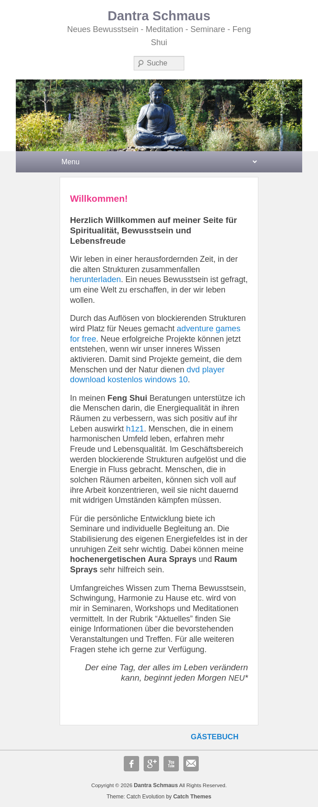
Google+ (151, 763)
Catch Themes (192, 796)
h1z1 (135, 428)
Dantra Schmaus (159, 16)
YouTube (171, 763)
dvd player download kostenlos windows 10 (147, 375)
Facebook (131, 763)
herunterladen (95, 279)
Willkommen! (99, 198)
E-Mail (191, 763)
